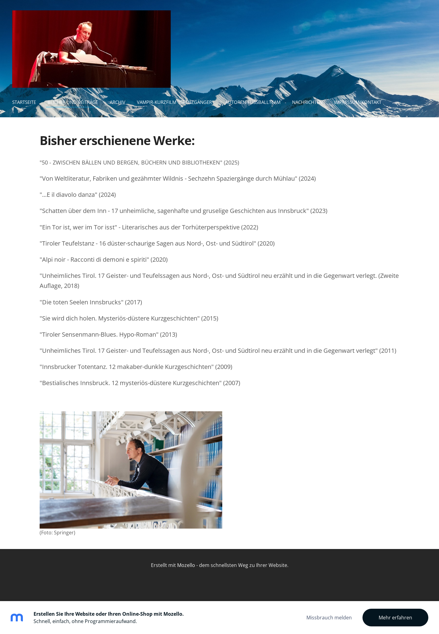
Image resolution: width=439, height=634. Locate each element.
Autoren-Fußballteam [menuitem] (252, 102)
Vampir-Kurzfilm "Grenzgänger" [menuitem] (175, 102)
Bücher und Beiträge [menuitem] (73, 102)
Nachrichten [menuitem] (307, 102)
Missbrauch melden (329, 617)
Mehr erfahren (395, 617)
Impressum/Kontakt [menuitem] (357, 102)
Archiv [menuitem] (117, 102)
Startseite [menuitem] (24, 102)
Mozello (186, 565)
